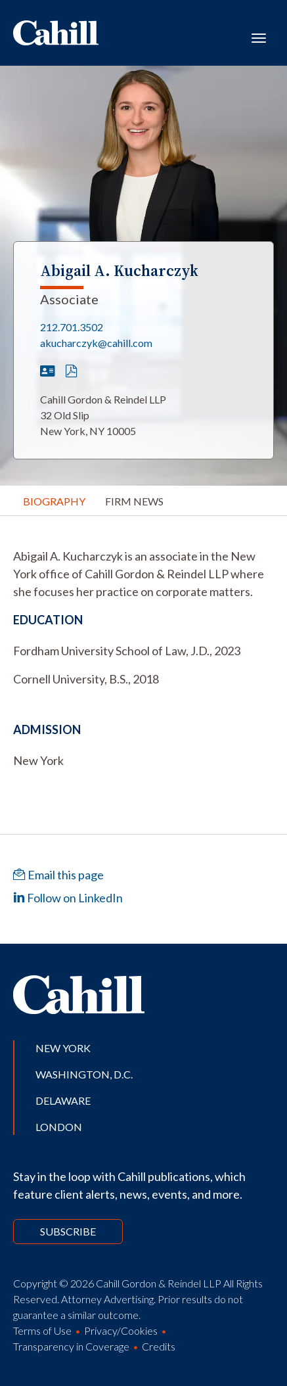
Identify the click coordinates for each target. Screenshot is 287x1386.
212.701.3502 (71, 327)
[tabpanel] (143, 574)
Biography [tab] (54, 501)
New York (63, 1048)
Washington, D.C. (84, 1074)
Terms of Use (42, 1330)
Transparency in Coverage (71, 1346)
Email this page (58, 874)
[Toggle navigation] (259, 37)
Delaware (63, 1100)
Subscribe (68, 1231)
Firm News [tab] (134, 501)
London (58, 1126)
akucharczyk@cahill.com (96, 342)
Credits (158, 1346)
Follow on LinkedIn (68, 897)
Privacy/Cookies (121, 1330)
